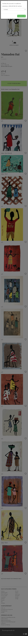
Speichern (21, 16)
